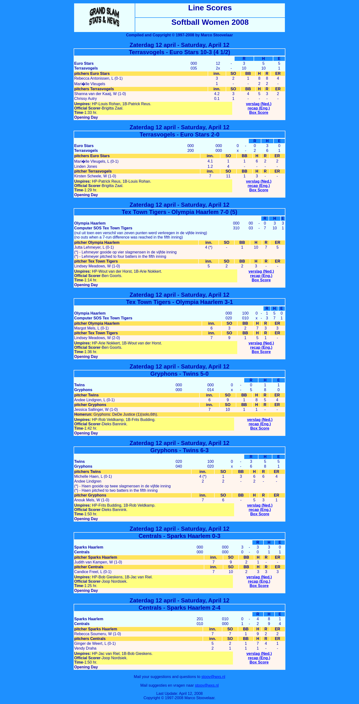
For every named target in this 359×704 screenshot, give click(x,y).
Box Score (258, 112)
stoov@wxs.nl (213, 677)
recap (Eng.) (259, 108)
